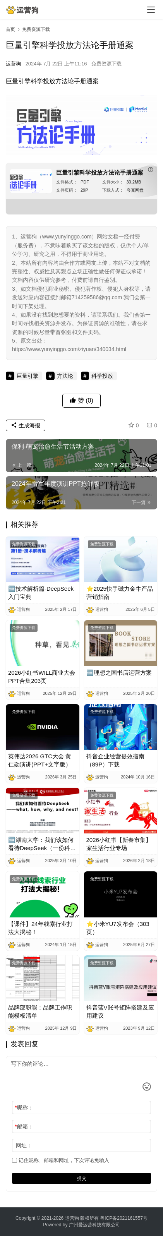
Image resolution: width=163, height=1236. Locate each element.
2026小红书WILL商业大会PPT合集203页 (41, 676)
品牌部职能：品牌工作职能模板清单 (40, 1011)
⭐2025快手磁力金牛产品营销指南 (119, 592)
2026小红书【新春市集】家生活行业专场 (118, 844)
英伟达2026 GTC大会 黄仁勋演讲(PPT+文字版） (39, 760)
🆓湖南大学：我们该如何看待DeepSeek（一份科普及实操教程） (42, 844)
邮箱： (24, 1126)
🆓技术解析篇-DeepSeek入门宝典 (41, 592)
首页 (10, 29)
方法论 (64, 81)
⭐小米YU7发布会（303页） (117, 928)
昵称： (24, 1107)
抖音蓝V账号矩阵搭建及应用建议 (120, 1011)
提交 (81, 1178)
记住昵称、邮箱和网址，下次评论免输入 (60, 1160)
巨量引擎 (18, 81)
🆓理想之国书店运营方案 (119, 672)
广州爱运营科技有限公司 (94, 1224)
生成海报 (25, 425)
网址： (24, 1145)
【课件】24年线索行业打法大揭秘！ (40, 928)
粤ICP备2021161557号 (124, 1218)
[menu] (151, 10)
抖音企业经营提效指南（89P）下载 (115, 760)
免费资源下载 (106, 64)
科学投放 (43, 81)
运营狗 (13, 64)
